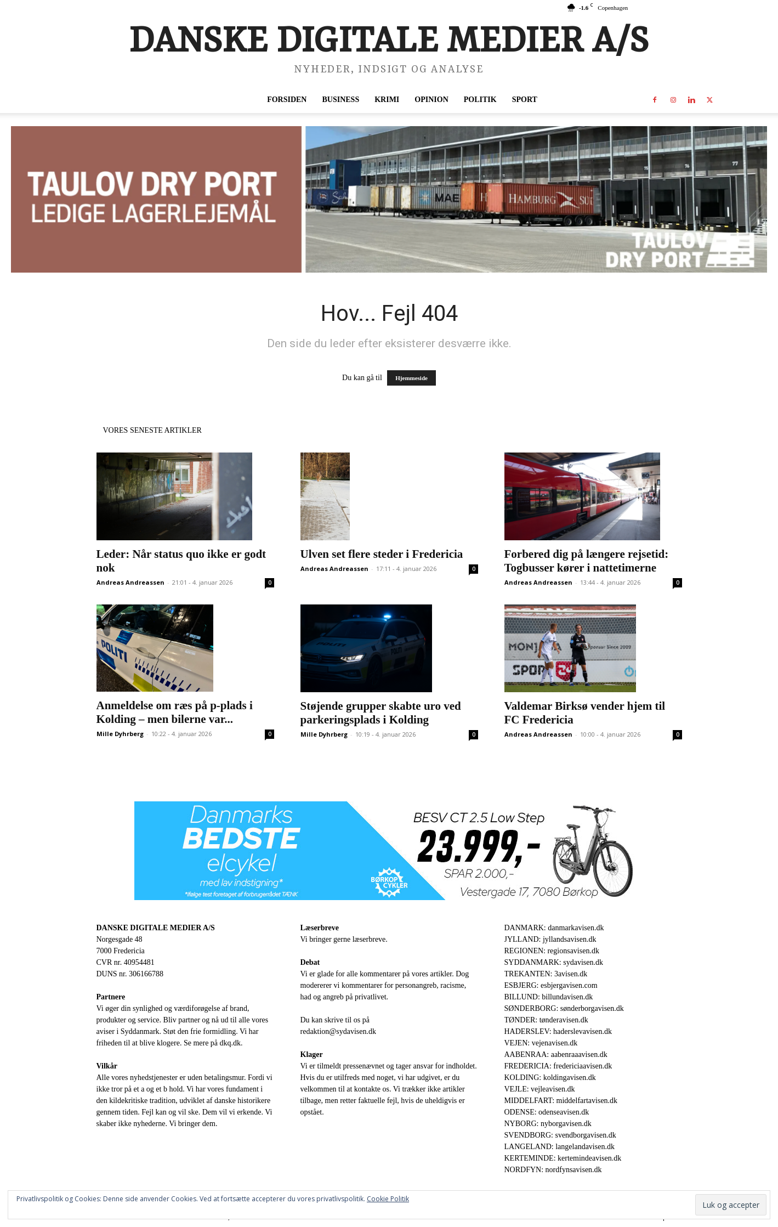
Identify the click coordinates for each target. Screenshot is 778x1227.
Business (340, 99)
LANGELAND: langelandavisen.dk (559, 1147)
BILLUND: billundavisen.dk (548, 997)
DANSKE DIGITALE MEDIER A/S (155, 928)
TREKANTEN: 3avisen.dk (546, 974)
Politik (480, 99)
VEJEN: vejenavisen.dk (541, 1043)
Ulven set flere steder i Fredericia (381, 554)
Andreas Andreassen (130, 582)
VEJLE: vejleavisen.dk (539, 1089)
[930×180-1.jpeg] (389, 850)
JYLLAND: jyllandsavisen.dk (550, 939)
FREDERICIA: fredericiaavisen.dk (558, 1066)
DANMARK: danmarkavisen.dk (554, 928)
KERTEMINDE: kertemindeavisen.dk (563, 1158)
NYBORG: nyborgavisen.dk (548, 1123)
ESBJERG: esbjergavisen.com (551, 985)
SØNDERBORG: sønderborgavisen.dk (564, 1008)
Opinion (431, 99)
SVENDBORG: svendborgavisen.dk (560, 1135)
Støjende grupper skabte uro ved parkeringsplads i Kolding (380, 712)
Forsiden (286, 99)
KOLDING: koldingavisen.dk (550, 1077)
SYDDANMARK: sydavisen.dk (553, 962)
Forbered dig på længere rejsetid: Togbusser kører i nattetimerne (586, 560)
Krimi (386, 99)
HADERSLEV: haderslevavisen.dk (558, 1031)
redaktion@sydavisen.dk (338, 1031)
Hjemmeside (411, 378)
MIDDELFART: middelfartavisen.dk (561, 1100)
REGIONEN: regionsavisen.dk (551, 951)
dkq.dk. (231, 1043)
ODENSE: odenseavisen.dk (546, 1112)
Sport (524, 99)
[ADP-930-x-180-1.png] (389, 199)
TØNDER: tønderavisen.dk (546, 1020)
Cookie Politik (388, 1198)
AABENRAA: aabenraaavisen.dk (555, 1054)
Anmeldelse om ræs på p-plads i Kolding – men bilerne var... (174, 712)
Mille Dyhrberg (120, 734)
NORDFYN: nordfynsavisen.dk (553, 1170)
